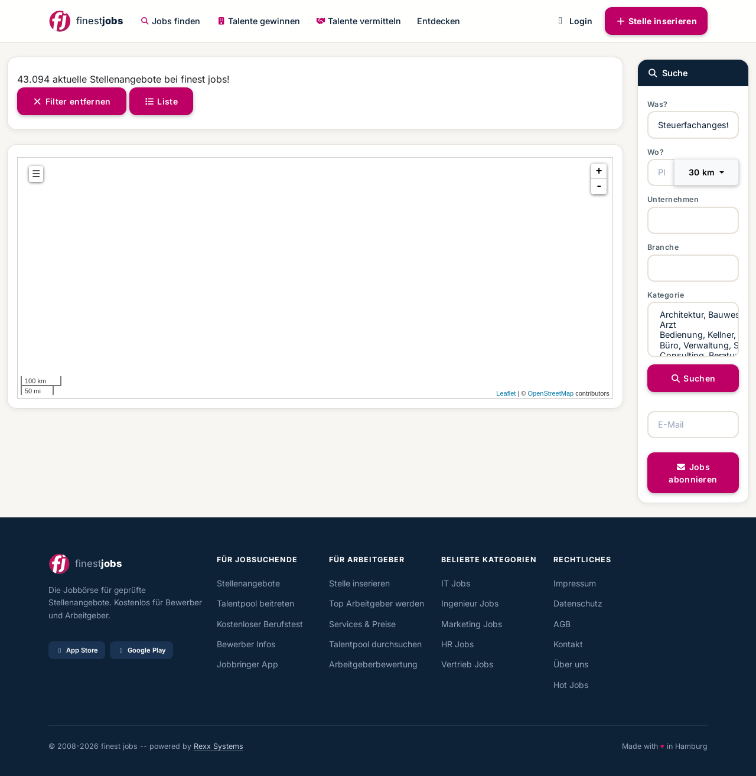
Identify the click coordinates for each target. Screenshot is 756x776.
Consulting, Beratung (693, 355)
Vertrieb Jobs (467, 664)
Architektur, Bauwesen (693, 314)
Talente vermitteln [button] (358, 21)
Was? (657, 104)
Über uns (570, 664)
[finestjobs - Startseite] (85, 21)
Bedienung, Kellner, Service (693, 335)
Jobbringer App (247, 664)
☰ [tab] (36, 174)
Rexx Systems (218, 746)
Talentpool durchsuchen (375, 644)
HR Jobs (457, 644)
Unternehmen (673, 199)
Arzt (693, 324)
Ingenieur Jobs (469, 603)
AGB (562, 624)
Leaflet (506, 393)
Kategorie (666, 295)
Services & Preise (362, 624)
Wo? (655, 152)
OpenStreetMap (550, 393)
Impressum (574, 583)
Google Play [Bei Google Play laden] (141, 650)
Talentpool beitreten (255, 603)
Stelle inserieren (656, 21)
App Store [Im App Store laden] (77, 650)
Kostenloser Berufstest (260, 624)
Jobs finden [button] (171, 21)
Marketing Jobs (471, 624)
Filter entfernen (71, 101)
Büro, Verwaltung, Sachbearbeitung (693, 345)
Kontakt (568, 644)
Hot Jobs (570, 685)
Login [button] (573, 21)
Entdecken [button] (438, 21)
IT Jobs (455, 583)
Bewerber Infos (246, 644)
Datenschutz (577, 603)
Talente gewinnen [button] (259, 21)
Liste (161, 101)
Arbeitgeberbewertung (373, 664)
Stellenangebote (248, 583)
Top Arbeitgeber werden (376, 603)
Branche (663, 247)
